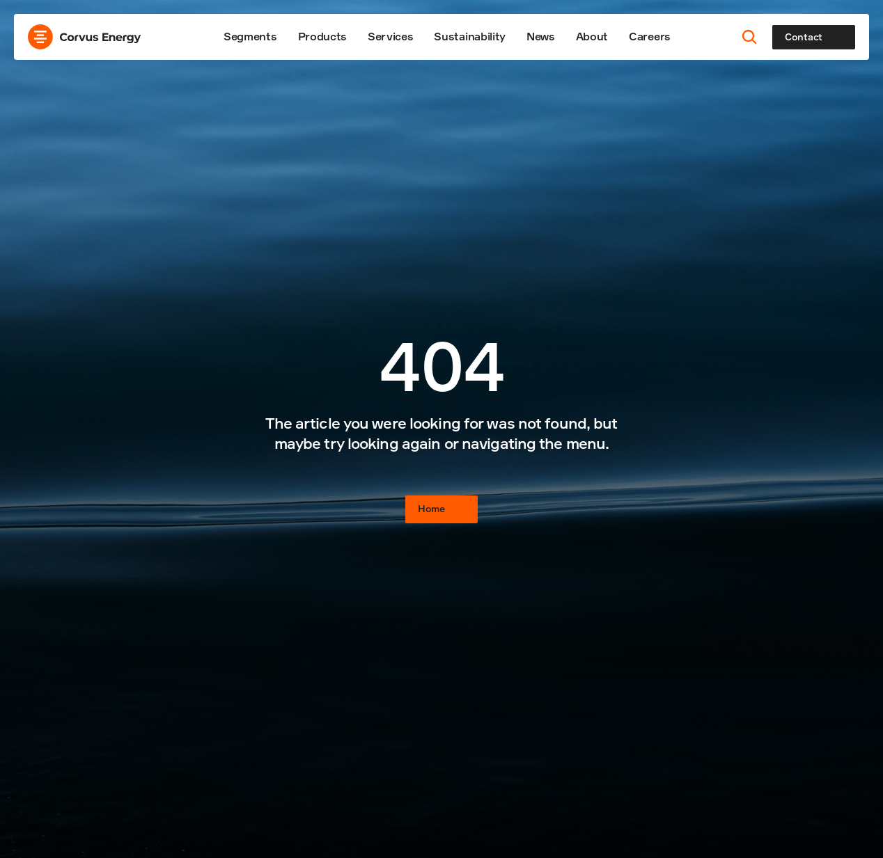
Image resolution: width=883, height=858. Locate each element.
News (540, 36)
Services (390, 36)
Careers (650, 36)
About (592, 36)
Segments (250, 36)
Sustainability (470, 36)
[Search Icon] (749, 37)
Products (322, 36)
